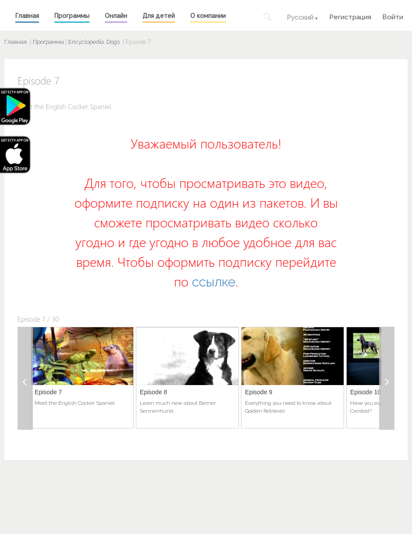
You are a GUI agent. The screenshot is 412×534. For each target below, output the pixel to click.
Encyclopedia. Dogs (94, 42)
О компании (208, 15)
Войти (392, 16)
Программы (71, 15)
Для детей (158, 15)
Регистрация (350, 16)
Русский (300, 17)
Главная (27, 15)
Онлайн (116, 15)
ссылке (213, 282)
